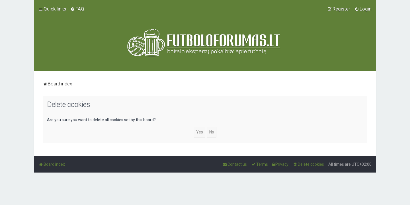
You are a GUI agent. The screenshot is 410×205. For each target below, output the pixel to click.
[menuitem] (77, 9)
